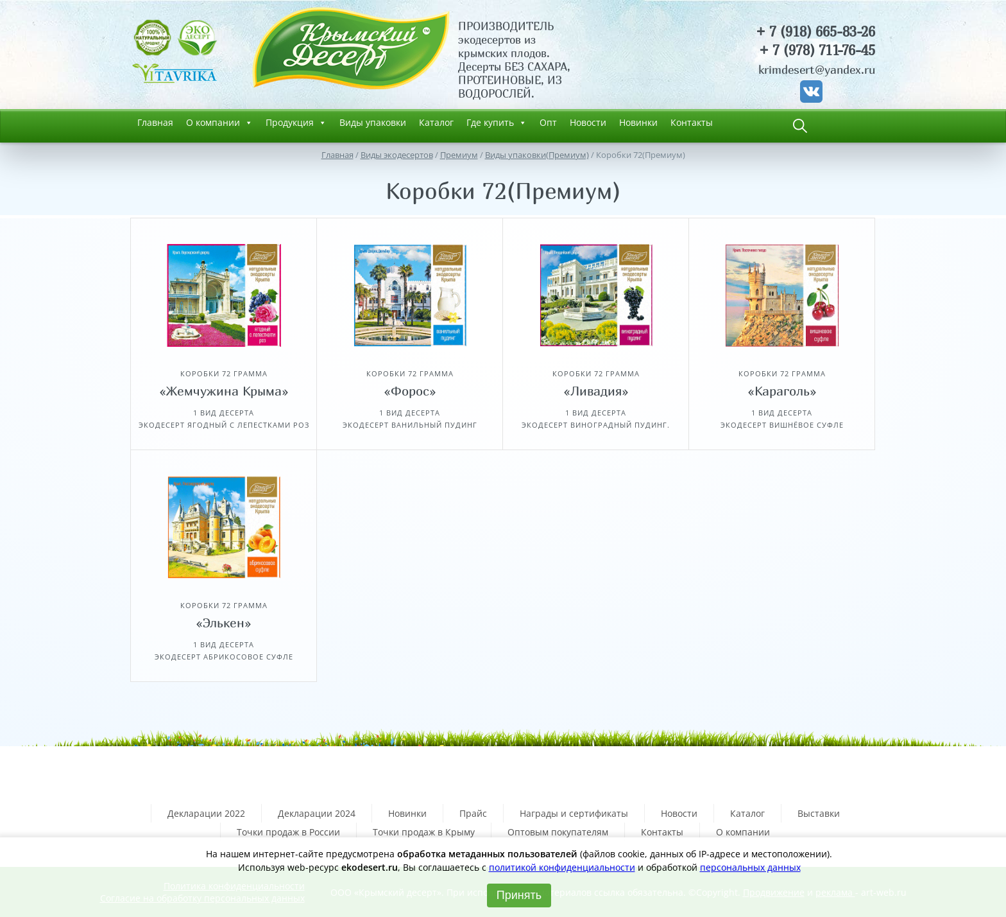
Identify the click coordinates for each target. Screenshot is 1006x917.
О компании (219, 122)
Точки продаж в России (288, 832)
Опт (548, 122)
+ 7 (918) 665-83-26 (815, 32)
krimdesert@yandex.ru (816, 69)
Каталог (436, 122)
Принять (519, 895)
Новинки (638, 122)
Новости (588, 122)
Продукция (296, 122)
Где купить (496, 122)
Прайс (473, 813)
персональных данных (750, 867)
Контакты (691, 122)
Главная (155, 122)
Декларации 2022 (206, 813)
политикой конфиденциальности (562, 867)
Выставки (818, 813)
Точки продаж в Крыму (424, 832)
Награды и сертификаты (574, 813)
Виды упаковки (372, 122)
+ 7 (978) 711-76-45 (817, 50)
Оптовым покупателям (557, 832)
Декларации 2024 (316, 813)
